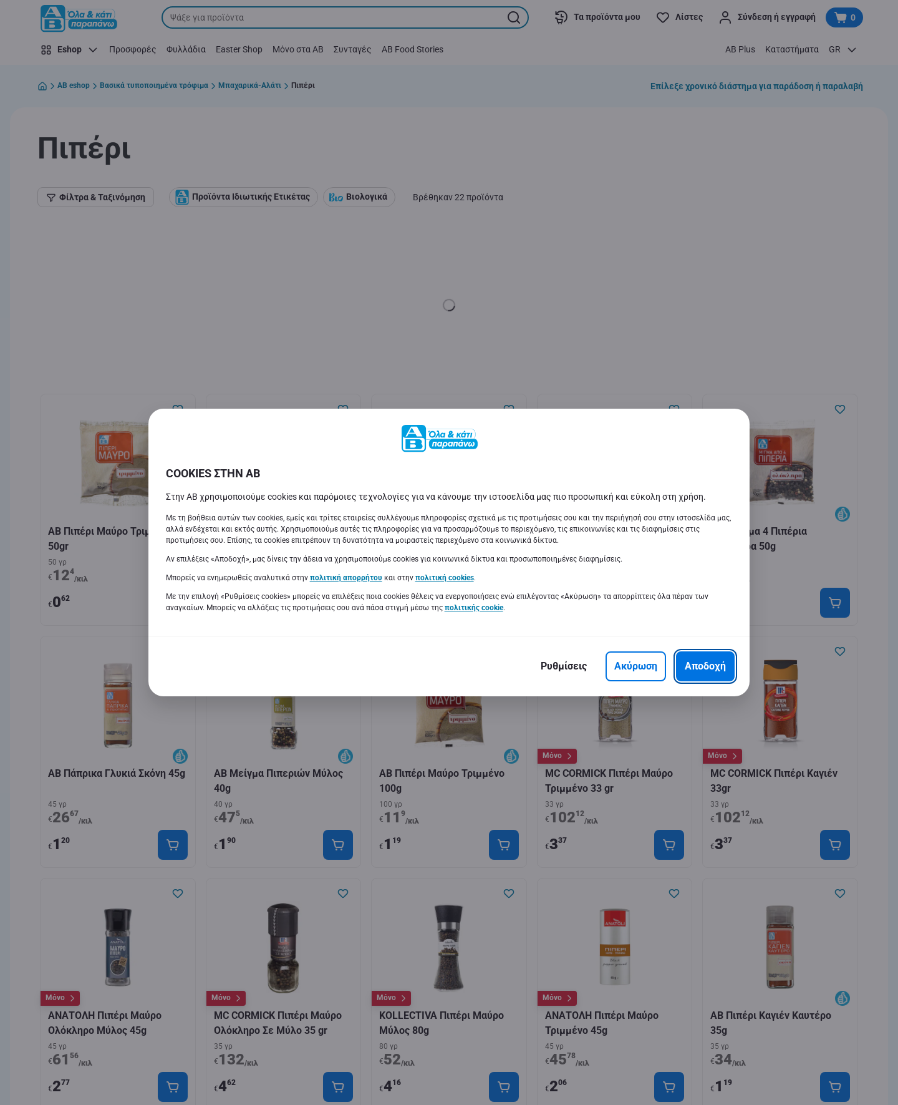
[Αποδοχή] (705, 666)
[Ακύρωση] (636, 666)
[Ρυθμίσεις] (564, 666)
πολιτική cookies (444, 577)
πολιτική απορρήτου (346, 577)
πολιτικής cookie (474, 607)
